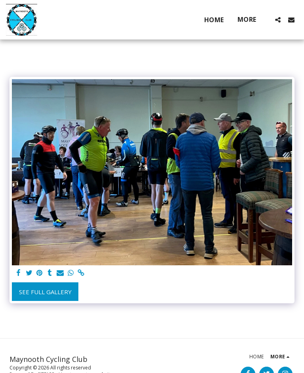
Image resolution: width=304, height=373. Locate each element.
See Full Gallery (45, 292)
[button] (278, 19)
